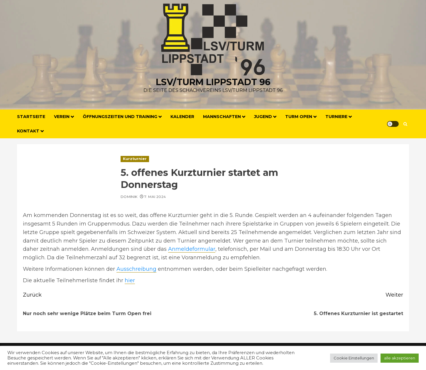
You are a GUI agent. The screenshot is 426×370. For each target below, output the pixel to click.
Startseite (31, 116)
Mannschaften (222, 116)
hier (130, 280)
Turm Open (298, 116)
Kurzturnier (135, 159)
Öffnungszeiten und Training (120, 116)
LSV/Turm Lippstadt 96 (213, 82)
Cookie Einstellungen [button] (354, 358)
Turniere (336, 116)
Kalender (182, 116)
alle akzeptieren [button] (399, 358)
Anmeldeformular (191, 249)
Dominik (129, 196)
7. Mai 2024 (155, 196)
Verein (62, 116)
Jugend (263, 116)
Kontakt (28, 131)
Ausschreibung (136, 269)
